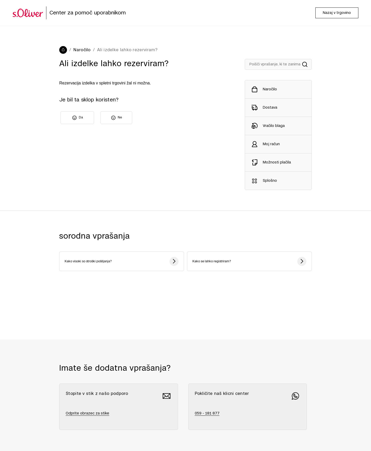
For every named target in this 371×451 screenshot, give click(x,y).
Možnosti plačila (277, 162)
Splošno (270, 181)
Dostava (270, 107)
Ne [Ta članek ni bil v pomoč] (120, 117)
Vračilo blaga (274, 126)
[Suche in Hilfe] (278, 64)
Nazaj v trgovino (337, 13)
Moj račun (271, 144)
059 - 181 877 (207, 413)
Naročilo (81, 50)
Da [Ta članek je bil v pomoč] (81, 117)
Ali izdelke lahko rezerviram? (127, 50)
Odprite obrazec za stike (87, 413)
